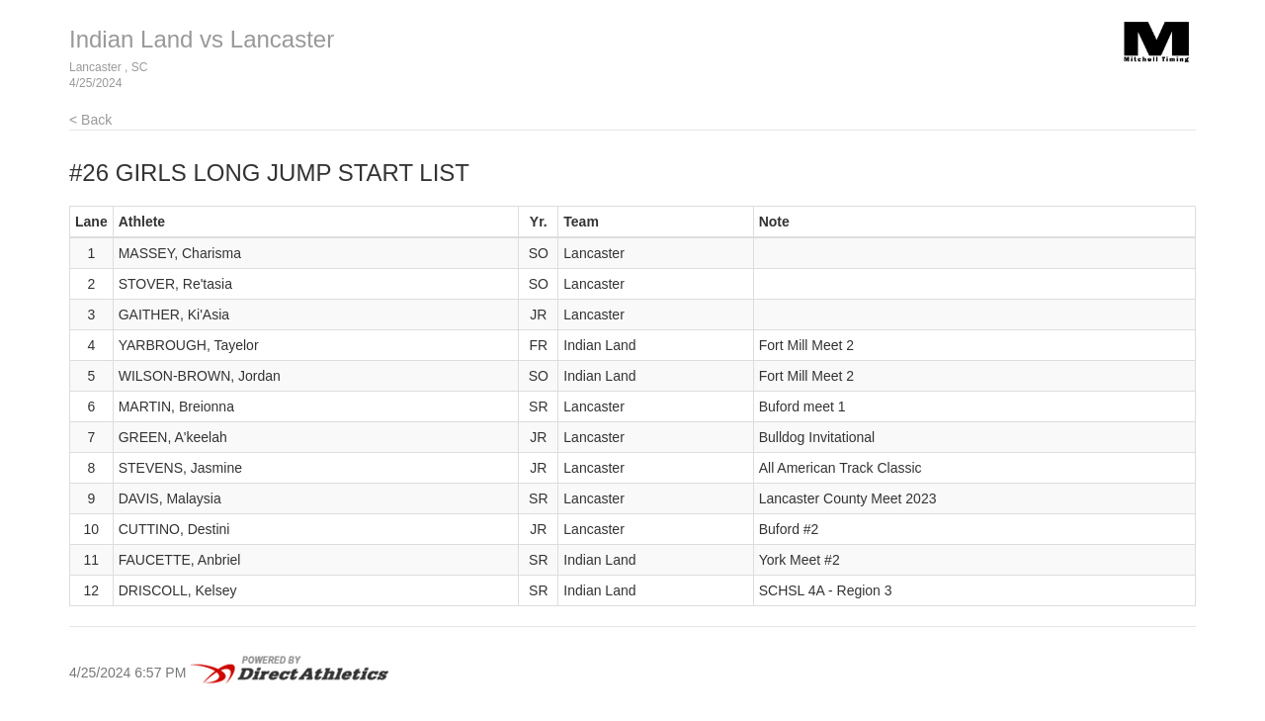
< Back (90, 120)
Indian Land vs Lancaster (201, 39)
